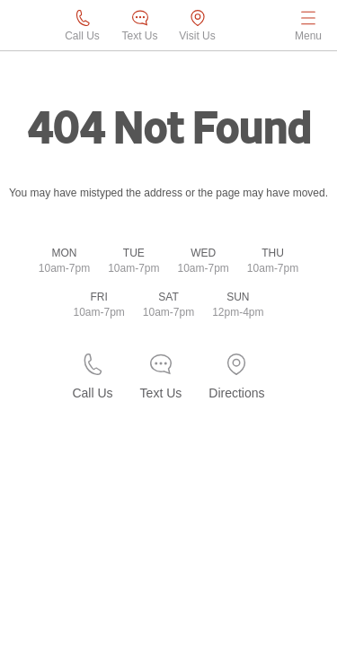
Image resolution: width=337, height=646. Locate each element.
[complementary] (283, 592)
